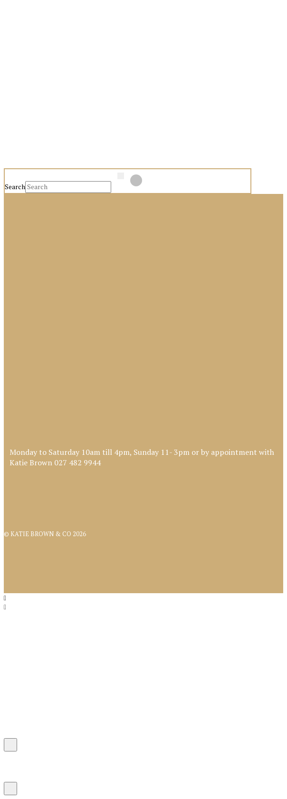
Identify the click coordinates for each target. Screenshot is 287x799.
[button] (29, 53)
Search (15, 186)
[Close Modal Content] (10, 744)
